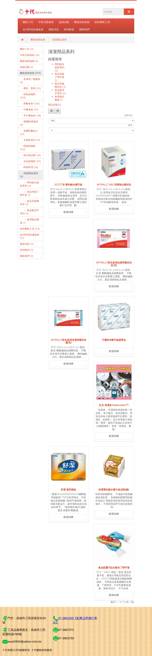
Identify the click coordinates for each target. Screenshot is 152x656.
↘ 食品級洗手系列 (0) (29, 212)
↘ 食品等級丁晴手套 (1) (29, 193)
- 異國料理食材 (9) (29, 123)
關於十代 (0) (26, 49)
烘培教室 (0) (26, 249)
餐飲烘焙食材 (82, 22)
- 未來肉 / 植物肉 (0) (30, 81)
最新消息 (54, 29)
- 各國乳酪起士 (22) (29, 132)
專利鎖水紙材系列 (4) (59, 67)
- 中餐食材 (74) (29, 109)
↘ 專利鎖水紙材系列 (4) (29, 184)
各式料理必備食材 (33, 29)
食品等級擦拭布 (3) (60, 85)
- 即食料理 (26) (29, 167)
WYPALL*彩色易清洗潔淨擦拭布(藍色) (68, 341)
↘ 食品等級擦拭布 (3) (29, 202)
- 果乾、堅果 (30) (30, 88)
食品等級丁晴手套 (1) (59, 77)
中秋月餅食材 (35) (30, 55)
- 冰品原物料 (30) (30, 161)
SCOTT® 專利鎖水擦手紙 (68, 184)
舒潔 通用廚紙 (68, 489)
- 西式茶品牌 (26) (30, 155)
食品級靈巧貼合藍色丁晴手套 (114, 567)
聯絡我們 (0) (26, 255)
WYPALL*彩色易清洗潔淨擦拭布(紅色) (114, 264)
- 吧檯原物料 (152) (28, 147)
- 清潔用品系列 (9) (29, 175)
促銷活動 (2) (26, 67)
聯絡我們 (84, 29)
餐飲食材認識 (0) (29, 61)
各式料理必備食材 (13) (29, 236)
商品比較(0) (54, 104)
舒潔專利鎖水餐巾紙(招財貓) (113, 489)
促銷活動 (64, 22)
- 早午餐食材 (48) (30, 115)
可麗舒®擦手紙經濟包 (114, 339)
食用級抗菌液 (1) (59, 98)
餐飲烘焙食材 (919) (30, 73)
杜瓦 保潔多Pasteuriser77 (114, 405)
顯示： (131, 125)
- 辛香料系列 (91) (30, 140)
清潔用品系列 (59, 39)
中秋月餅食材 (46, 22)
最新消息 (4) (26, 243)
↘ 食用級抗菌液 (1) (29, 221)
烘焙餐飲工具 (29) (30, 228)
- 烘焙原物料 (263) (28, 96)
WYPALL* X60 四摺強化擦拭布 (114, 184)
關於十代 (28, 22)
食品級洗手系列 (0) (60, 92)
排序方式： (129, 115)
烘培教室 (69, 29)
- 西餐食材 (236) (30, 103)
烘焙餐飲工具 (102, 22)
